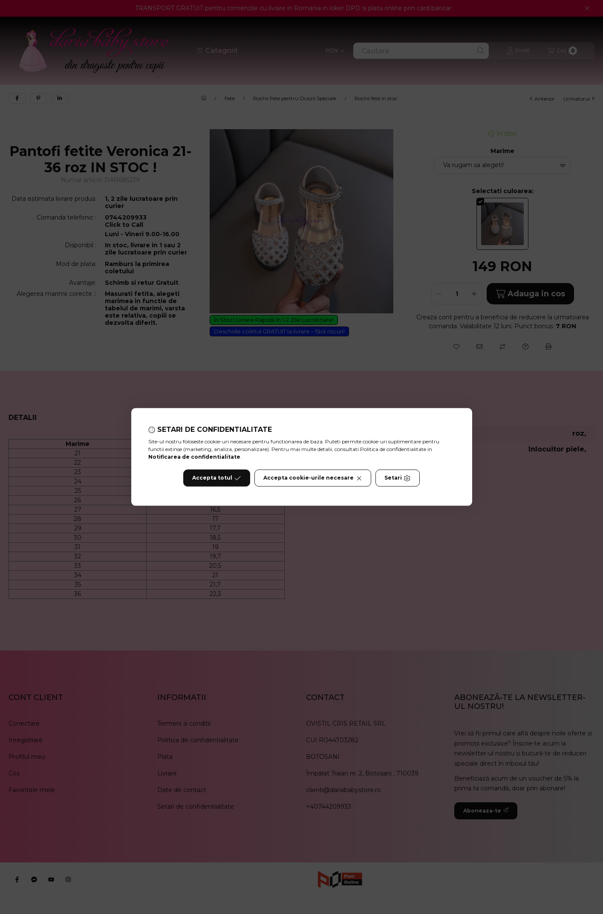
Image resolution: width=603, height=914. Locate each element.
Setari (397, 478)
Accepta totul (216, 478)
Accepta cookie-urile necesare (312, 478)
